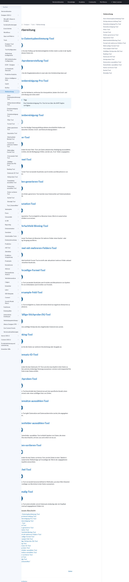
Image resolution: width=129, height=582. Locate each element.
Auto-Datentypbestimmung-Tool (13, 97)
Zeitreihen (11, 251)
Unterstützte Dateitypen (11, 315)
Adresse (11, 269)
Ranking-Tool (11, 169)
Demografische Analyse (11, 273)
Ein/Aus (11, 87)
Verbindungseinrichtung (11, 320)
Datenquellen (11, 311)
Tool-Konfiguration (10, 49)
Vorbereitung (11, 91)
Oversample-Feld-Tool (12, 157)
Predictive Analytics (11, 74)
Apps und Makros (11, 36)
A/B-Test (11, 248)
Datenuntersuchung (11, 240)
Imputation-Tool (12, 133)
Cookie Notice (44, 576)
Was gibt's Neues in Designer (9, 20)
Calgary (11, 282)
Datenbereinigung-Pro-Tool (12, 109)
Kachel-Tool (10, 198)
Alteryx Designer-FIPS (11, 324)
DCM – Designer (11, 65)
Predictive (11, 244)
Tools (11, 40)
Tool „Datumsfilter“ (12, 205)
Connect (11, 297)
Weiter (92, 566)
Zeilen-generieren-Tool (12, 128)
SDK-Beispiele (11, 293)
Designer (48, 19)
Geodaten (11, 232)
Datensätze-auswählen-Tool (11, 187)
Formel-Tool (12, 124)
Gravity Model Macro (11, 302)
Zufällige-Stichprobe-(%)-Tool (11, 163)
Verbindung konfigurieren (9, 54)
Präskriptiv (11, 261)
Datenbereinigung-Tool (12, 115)
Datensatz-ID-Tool (12, 173)
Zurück (27, 566)
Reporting (11, 225)
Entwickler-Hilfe (9, 349)
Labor (11, 290)
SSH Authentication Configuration (10, 60)
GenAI (11, 84)
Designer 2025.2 (9, 15)
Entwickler (11, 286)
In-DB (11, 221)
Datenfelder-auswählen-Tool (11, 181)
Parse (11, 213)
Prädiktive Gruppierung (11, 256)
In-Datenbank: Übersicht (9, 69)
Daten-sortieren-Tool (12, 193)
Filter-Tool (10, 120)
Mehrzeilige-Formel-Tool (11, 151)
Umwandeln (11, 217)
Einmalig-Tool (11, 201)
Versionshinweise (6, 11)
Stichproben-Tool (12, 177)
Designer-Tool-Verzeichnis (9, 45)
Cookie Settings (29, 577)
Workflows (11, 32)
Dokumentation (11, 228)
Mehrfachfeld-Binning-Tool (11, 138)
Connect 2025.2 (9, 339)
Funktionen (11, 307)
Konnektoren (11, 265)
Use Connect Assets (9, 328)
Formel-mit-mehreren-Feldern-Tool (12, 144)
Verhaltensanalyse (11, 278)
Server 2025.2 (9, 336)
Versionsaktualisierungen (11, 332)
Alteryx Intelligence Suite (11, 79)
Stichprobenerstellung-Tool (13, 104)
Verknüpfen (11, 209)
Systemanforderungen (10, 25)
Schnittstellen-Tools (11, 236)
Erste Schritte (11, 28)
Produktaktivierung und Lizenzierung (9, 344)
